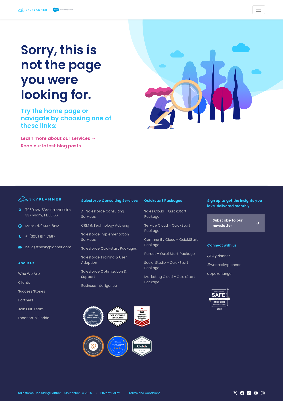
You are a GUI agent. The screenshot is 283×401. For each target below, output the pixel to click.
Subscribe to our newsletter (228, 223)
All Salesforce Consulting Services (102, 214)
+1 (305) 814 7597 (40, 236)
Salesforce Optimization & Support (103, 274)
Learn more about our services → (58, 138)
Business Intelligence (99, 285)
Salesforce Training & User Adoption (104, 260)
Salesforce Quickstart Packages (109, 248)
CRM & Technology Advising (105, 225)
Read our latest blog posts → (53, 146)
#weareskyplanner (224, 264)
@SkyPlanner (218, 255)
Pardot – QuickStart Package (169, 253)
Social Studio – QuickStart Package (166, 265)
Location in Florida (33, 317)
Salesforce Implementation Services (105, 237)
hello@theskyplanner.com (48, 247)
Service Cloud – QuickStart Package (167, 228)
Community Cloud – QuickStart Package (171, 242)
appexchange (219, 273)
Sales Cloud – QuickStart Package (165, 214)
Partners (25, 300)
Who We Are (29, 273)
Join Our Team (31, 309)
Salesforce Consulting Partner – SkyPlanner (49, 393)
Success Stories (31, 291)
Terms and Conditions (144, 393)
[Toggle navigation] (258, 9)
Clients (24, 282)
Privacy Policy (110, 393)
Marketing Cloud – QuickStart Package (169, 279)
